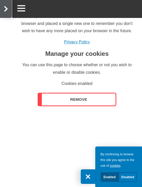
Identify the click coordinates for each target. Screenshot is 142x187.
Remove (78, 99)
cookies (115, 166)
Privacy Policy (77, 42)
